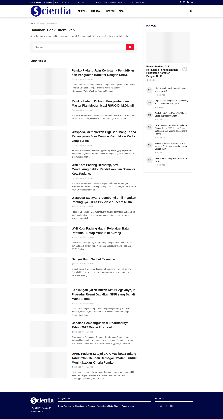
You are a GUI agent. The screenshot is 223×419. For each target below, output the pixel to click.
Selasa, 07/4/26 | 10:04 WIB (83, 264)
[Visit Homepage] (51, 11)
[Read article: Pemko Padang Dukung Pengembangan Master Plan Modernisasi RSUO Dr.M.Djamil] (48, 112)
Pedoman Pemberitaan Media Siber (109, 2)
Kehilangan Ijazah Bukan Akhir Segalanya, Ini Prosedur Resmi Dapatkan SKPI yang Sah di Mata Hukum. (104, 294)
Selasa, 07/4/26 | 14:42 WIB (83, 79)
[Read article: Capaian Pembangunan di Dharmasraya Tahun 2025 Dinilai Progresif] (48, 334)
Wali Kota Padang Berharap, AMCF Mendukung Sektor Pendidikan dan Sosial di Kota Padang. (103, 169)
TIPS (121, 11)
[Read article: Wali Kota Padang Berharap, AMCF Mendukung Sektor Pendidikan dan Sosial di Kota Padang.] (48, 176)
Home (32, 23)
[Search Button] (191, 11)
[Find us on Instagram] (166, 406)
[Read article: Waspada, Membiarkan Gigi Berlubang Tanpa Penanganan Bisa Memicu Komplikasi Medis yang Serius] (48, 143)
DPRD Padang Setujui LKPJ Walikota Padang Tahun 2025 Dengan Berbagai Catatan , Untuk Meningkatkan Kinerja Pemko (104, 358)
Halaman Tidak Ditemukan (47, 23)
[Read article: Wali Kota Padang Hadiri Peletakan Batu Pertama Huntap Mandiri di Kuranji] (48, 239)
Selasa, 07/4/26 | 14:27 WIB (83, 178)
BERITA (81, 11)
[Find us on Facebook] (156, 406)
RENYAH (110, 11)
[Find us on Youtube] (171, 406)
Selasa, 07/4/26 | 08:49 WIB (83, 303)
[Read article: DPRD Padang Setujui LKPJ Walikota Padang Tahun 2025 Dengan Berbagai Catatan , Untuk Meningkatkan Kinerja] (48, 365)
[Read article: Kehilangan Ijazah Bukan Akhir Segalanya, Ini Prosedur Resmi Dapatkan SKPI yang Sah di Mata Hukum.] (48, 301)
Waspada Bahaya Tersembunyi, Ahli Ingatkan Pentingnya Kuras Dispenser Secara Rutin (171, 146)
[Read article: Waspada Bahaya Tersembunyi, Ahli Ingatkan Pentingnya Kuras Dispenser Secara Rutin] (48, 209)
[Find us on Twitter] (161, 406)
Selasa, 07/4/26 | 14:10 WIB (83, 207)
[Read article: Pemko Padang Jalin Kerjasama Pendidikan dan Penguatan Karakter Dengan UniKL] (48, 81)
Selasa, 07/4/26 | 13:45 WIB (83, 237)
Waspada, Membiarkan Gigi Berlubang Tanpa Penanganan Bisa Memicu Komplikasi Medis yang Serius (104, 136)
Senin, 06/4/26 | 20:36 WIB (82, 332)
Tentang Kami (138, 2)
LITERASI (95, 11)
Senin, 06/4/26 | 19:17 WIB (82, 367)
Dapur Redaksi (62, 2)
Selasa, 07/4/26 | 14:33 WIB (83, 110)
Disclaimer (81, 2)
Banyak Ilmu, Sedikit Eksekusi (93, 259)
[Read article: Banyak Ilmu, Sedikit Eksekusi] (48, 270)
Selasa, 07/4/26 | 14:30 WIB (83, 145)
